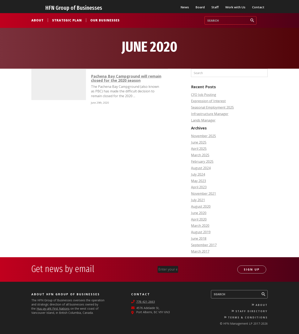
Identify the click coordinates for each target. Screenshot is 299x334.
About (37, 20)
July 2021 (198, 200)
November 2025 (203, 136)
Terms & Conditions (248, 317)
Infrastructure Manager (209, 114)
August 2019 (201, 232)
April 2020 (199, 219)
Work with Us (235, 7)
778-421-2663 (145, 302)
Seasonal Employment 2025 (212, 107)
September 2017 (204, 245)
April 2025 (199, 148)
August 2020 (201, 206)
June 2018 (198, 238)
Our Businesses (105, 20)
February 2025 (202, 161)
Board (200, 7)
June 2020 (198, 213)
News (185, 7)
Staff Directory (251, 311)
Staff (215, 7)
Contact (258, 7)
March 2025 (200, 155)
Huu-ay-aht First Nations (53, 308)
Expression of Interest (208, 101)
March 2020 (200, 225)
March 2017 (200, 251)
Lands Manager (203, 120)
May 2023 (198, 181)
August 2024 (201, 168)
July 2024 (198, 174)
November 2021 (203, 193)
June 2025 (198, 142)
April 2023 (199, 187)
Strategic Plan (67, 20)
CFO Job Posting (203, 94)
